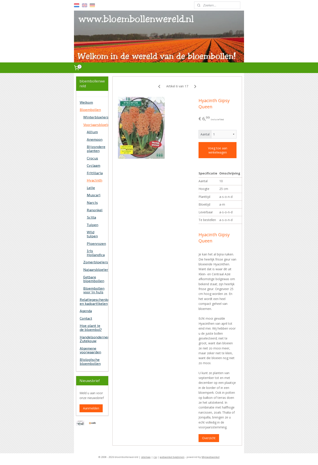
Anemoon (94, 139)
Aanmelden (91, 408)
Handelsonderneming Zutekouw (94, 339)
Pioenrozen (96, 243)
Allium (92, 131)
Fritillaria (95, 173)
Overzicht (209, 438)
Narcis (92, 202)
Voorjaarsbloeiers (95, 124)
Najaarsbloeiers (95, 269)
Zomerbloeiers (95, 262)
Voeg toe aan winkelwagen (217, 150)
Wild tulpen (92, 234)
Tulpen (92, 224)
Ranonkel (94, 210)
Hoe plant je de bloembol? (91, 327)
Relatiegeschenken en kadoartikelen (94, 301)
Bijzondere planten (96, 148)
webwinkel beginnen (172, 457)
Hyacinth (94, 180)
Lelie (91, 187)
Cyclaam (93, 165)
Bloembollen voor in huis (93, 290)
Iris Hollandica (96, 252)
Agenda (86, 310)
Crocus (92, 158)
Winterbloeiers (95, 117)
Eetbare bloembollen (93, 279)
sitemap (146, 457)
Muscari (93, 195)
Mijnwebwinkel (211, 457)
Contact (86, 318)
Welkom (86, 102)
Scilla (91, 217)
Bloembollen (90, 109)
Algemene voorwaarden (90, 350)
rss (155, 457)
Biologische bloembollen (90, 361)
